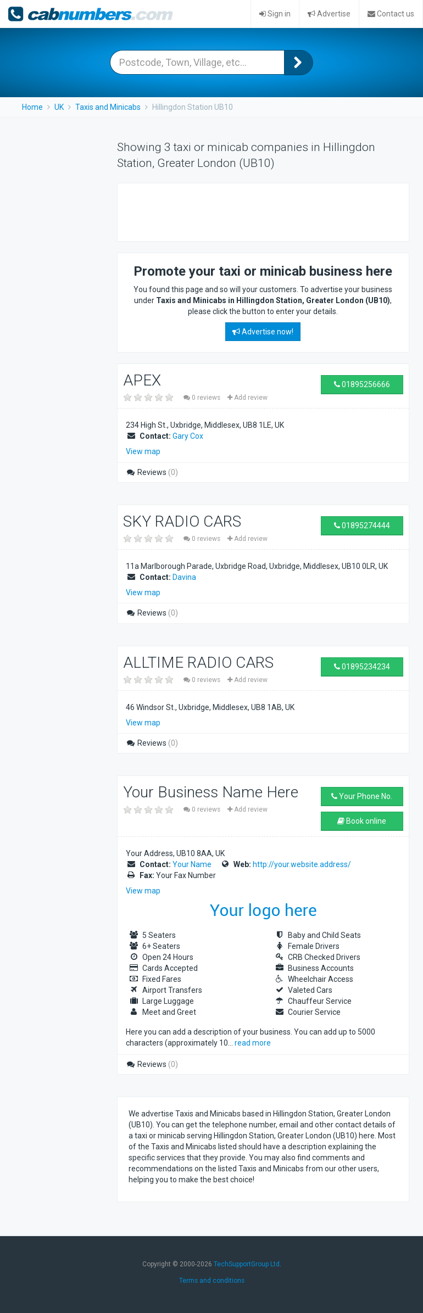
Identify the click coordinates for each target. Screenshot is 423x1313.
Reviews (152, 472)
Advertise (329, 13)
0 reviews (202, 397)
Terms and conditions (211, 1280)
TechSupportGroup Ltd (247, 1264)
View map (143, 451)
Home (32, 107)
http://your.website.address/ (302, 864)
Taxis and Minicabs (108, 107)
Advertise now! (262, 331)
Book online (361, 821)
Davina (184, 577)
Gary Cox (187, 436)
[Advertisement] (257, 210)
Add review (247, 397)
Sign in (275, 13)
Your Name (192, 864)
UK (59, 107)
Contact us (391, 13)
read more (253, 1042)
